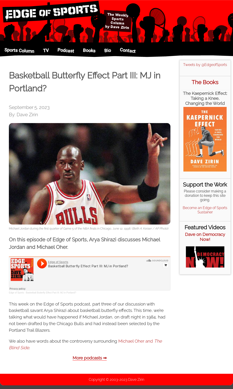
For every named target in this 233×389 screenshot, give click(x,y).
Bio (107, 51)
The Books (205, 82)
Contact (127, 50)
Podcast (65, 50)
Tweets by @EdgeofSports (205, 65)
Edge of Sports (16, 292)
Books (89, 50)
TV (46, 50)
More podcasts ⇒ (90, 357)
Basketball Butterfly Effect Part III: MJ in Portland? (51, 292)
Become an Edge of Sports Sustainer (205, 210)
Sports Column (19, 50)
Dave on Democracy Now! (205, 237)
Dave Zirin (136, 379)
